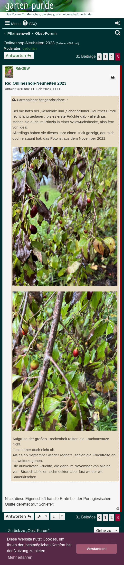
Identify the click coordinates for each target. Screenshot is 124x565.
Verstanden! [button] (97, 549)
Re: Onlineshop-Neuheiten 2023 (36, 83)
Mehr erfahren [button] (20, 557)
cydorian (29, 48)
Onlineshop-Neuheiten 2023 (29, 43)
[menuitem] (29, 24)
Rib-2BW (23, 68)
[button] (99, 56)
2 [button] (111, 56)
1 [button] (105, 56)
